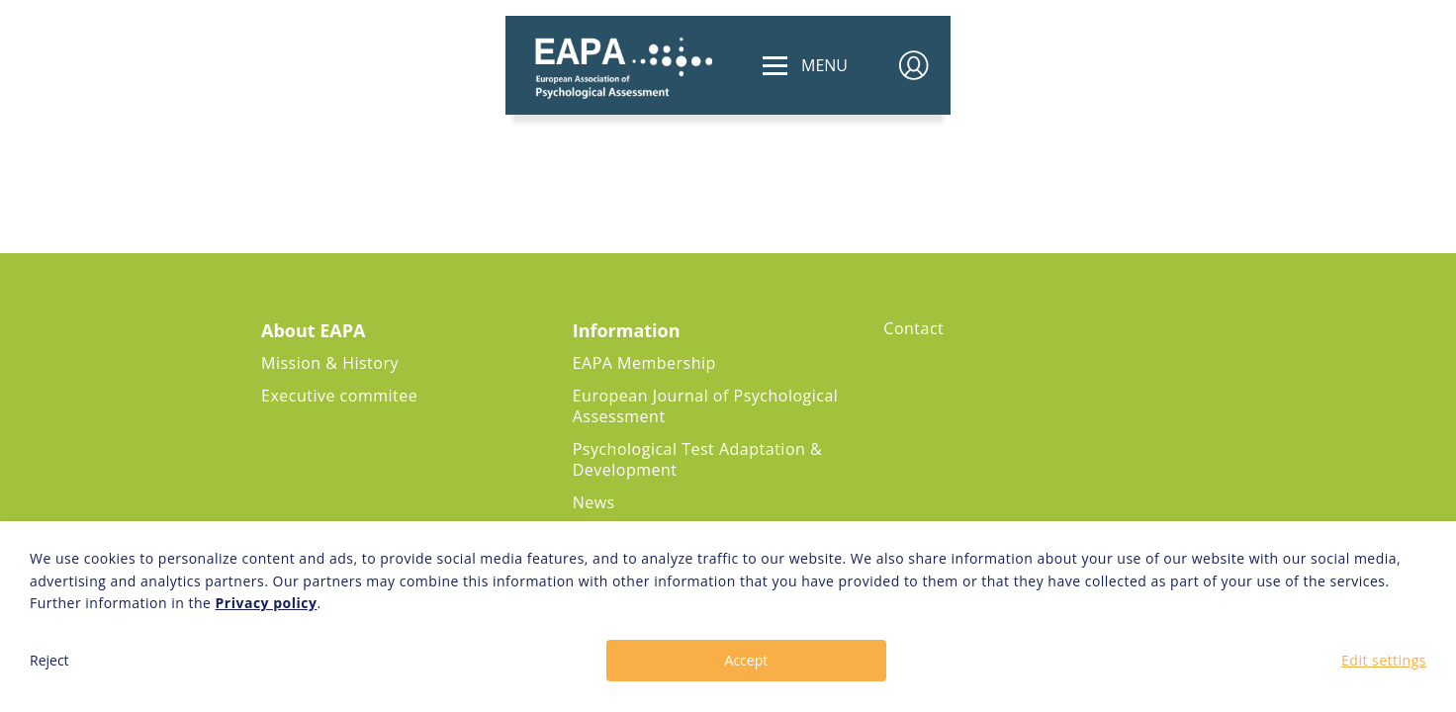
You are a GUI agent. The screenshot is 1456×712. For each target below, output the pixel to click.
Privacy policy (267, 602)
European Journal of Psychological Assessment (706, 406)
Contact (913, 328)
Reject (49, 660)
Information (627, 330)
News (594, 502)
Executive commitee (339, 395)
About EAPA (313, 330)
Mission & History (330, 363)
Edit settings (1383, 660)
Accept (747, 660)
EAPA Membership (644, 363)
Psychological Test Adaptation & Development (697, 459)
